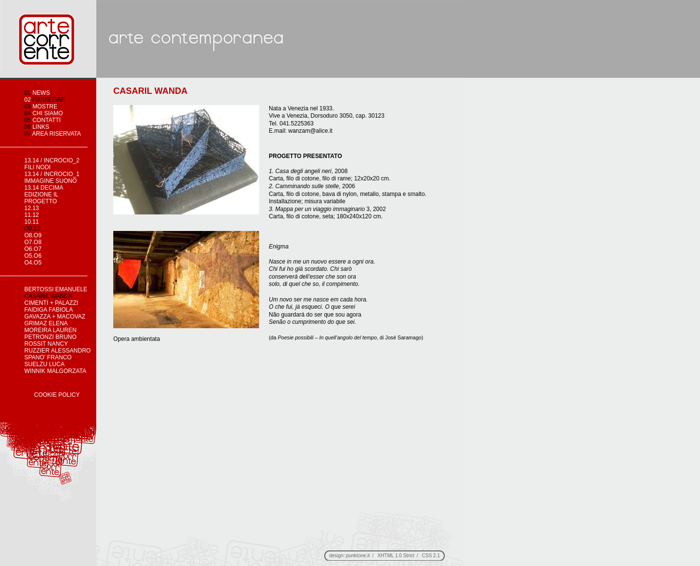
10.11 (31, 221)
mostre (40, 106)
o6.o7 (32, 249)
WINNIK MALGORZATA (55, 371)
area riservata (52, 133)
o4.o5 (32, 262)
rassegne (44, 99)
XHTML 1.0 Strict (395, 555)
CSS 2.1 (431, 555)
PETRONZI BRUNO (50, 337)
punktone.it (358, 555)
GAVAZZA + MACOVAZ (55, 316)
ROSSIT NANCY (46, 343)
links (36, 127)
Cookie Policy (57, 394)
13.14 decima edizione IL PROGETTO (43, 194)
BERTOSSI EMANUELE (56, 289)
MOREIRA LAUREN (50, 330)
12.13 (31, 208)
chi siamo (43, 113)
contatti (42, 120)
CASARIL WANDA (48, 296)
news (37, 92)
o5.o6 (32, 255)
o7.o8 (32, 242)
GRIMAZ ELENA (46, 323)
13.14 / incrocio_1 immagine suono (51, 177)
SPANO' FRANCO (47, 357)
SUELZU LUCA (44, 364)
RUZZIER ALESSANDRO (57, 350)
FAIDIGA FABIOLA (48, 309)
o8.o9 (32, 235)
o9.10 (32, 228)
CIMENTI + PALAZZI (51, 303)
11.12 (31, 215)
